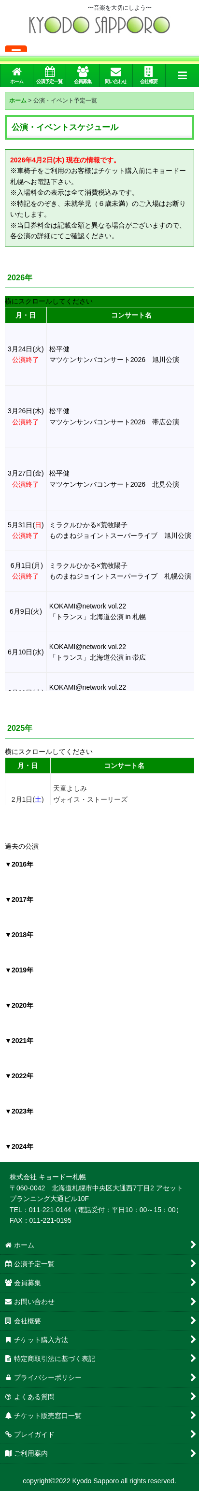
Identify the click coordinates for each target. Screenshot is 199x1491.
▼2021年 (19, 1040)
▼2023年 (19, 1111)
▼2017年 (19, 899)
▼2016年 (19, 864)
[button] (182, 75)
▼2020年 (19, 1005)
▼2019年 (19, 970)
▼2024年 (19, 1146)
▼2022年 (19, 1076)
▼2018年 (19, 935)
